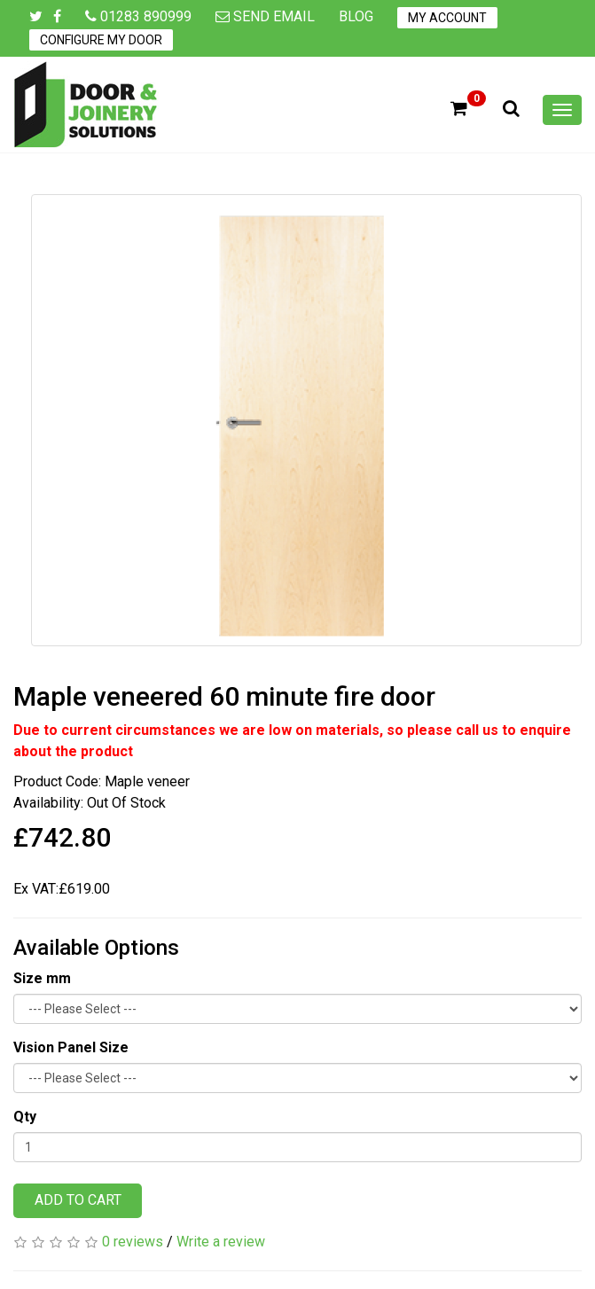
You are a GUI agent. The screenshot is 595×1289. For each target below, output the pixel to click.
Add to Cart (78, 1199)
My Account (447, 18)
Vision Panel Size (71, 1047)
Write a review (220, 1241)
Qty (24, 1116)
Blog (356, 16)
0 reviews (132, 1241)
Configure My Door (101, 40)
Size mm (42, 978)
